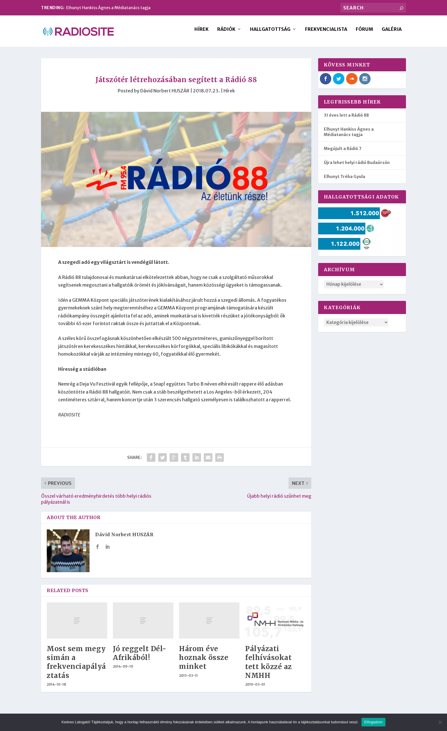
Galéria (392, 33)
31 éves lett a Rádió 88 (346, 119)
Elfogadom (373, 722)
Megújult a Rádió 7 (342, 152)
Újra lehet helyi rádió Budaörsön (357, 166)
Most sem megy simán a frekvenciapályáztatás (76, 666)
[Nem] (440, 722)
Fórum (364, 33)
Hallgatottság (270, 33)
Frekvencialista (326, 33)
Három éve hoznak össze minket (203, 661)
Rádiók (226, 33)
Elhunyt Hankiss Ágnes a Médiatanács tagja (108, 7)
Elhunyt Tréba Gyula (344, 180)
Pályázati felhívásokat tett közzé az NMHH (268, 666)
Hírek (201, 33)
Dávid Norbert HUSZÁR (164, 95)
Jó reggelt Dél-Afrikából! (139, 657)
